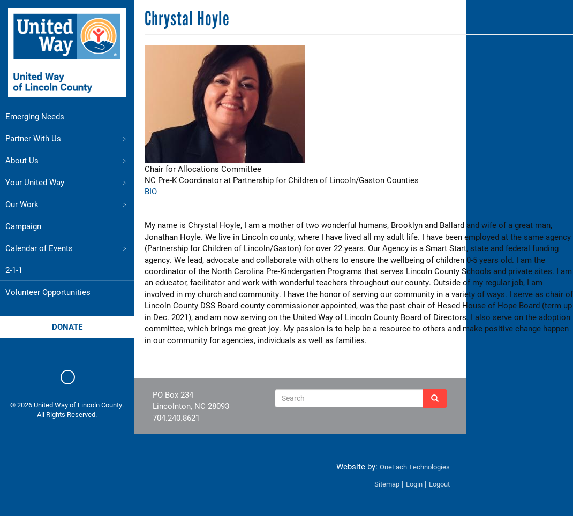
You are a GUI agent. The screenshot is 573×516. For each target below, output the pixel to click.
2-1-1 (13, 269)
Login (414, 484)
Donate (67, 326)
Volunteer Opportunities (48, 291)
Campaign (23, 226)
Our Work (67, 204)
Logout (439, 484)
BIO (151, 191)
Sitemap (386, 484)
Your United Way (67, 182)
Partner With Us (67, 138)
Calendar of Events (67, 247)
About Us (67, 160)
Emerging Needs (34, 116)
